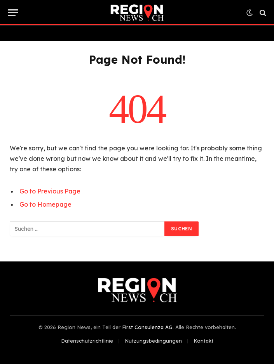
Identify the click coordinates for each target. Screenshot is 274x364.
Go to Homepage (45, 204)
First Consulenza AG (147, 327)
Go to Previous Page (49, 191)
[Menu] (13, 12)
